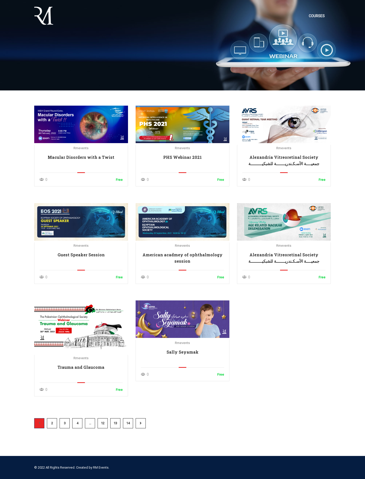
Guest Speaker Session (81, 255)
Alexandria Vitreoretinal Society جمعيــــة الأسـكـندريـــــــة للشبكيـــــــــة (283, 160)
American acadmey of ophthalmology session (182, 258)
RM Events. (101, 467)
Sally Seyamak (182, 352)
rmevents (81, 148)
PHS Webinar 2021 (182, 157)
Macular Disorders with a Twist (81, 157)
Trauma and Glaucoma (81, 367)
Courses (317, 16)
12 (102, 423)
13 (115, 423)
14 (128, 423)
